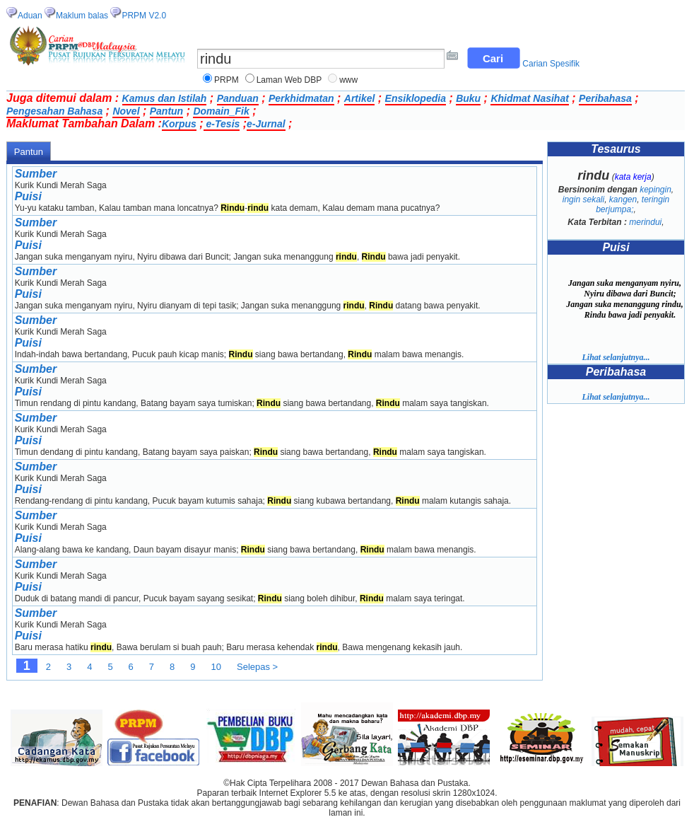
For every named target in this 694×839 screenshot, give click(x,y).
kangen (623, 199)
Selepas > (257, 666)
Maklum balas (82, 16)
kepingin (655, 190)
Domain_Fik (221, 111)
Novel (125, 111)
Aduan (30, 16)
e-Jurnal (266, 123)
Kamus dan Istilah (164, 98)
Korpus (179, 123)
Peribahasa (605, 98)
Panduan (238, 98)
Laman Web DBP (289, 80)
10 (216, 666)
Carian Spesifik (551, 64)
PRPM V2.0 (144, 16)
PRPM (226, 80)
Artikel (359, 98)
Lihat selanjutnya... (615, 357)
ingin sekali (583, 199)
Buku (468, 98)
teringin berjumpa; (632, 204)
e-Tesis (222, 123)
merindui (645, 222)
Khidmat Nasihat (529, 98)
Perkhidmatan (301, 98)
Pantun (166, 111)
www (348, 80)
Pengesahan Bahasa (54, 111)
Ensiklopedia (415, 98)
